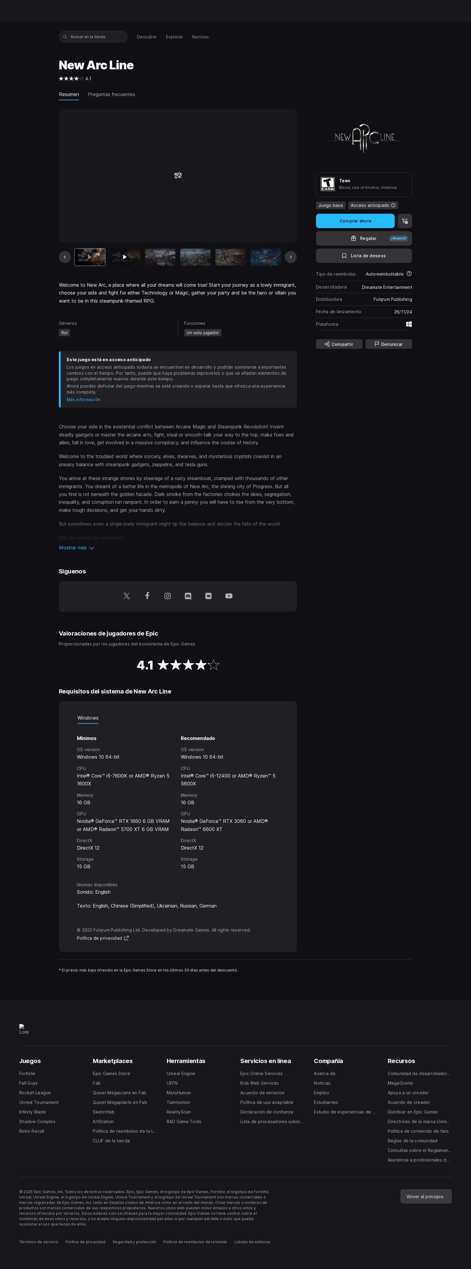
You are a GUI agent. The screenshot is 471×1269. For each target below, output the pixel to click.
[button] (178, 547)
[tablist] (178, 718)
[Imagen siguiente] (291, 257)
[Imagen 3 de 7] (160, 257)
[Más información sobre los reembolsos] (409, 274)
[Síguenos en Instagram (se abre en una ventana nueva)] (167, 596)
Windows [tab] (88, 718)
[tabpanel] (178, 797)
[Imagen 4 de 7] (195, 257)
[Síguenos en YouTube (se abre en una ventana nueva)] (229, 596)
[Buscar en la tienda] (65, 37)
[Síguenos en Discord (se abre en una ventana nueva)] (188, 596)
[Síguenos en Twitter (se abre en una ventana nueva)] (127, 596)
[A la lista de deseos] (364, 256)
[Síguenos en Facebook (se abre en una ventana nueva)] (147, 596)
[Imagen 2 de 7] (125, 257)
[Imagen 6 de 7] (265, 257)
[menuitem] (147, 37)
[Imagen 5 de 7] (230, 257)
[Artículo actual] (89, 257)
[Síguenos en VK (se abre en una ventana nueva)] (208, 596)
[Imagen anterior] (65, 257)
